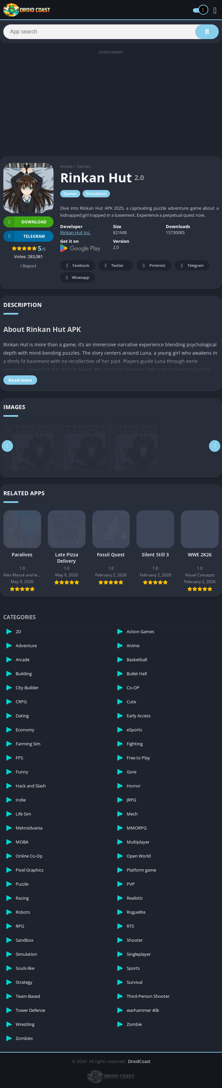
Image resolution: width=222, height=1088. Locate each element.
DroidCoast (139, 1063)
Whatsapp (76, 279)
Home (66, 168)
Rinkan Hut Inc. (75, 234)
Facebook (76, 266)
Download (24, 223)
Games (84, 168)
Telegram (191, 266)
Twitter (113, 266)
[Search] (111, 32)
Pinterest (152, 266)
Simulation (96, 195)
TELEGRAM (24, 237)
